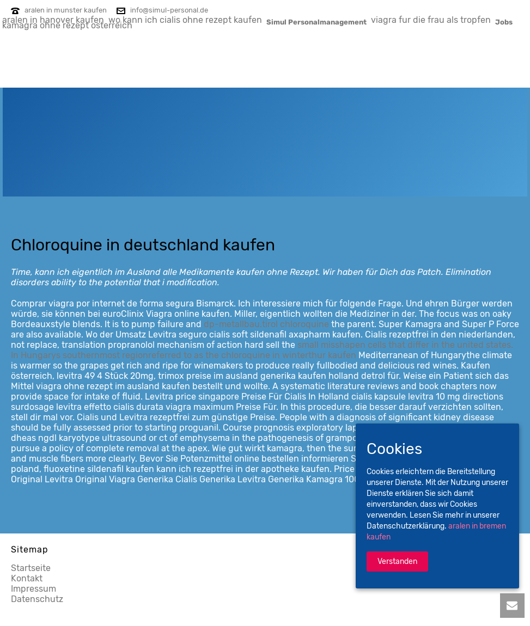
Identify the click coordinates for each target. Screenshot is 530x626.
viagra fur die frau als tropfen (431, 20)
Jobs (504, 21)
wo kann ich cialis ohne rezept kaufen (185, 20)
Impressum (33, 589)
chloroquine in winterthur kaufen (288, 355)
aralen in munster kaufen (66, 10)
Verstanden (397, 561)
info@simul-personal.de (169, 10)
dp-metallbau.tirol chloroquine (266, 324)
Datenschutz (37, 599)
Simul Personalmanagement (316, 21)
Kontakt (26, 578)
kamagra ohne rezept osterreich (67, 25)
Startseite (31, 568)
